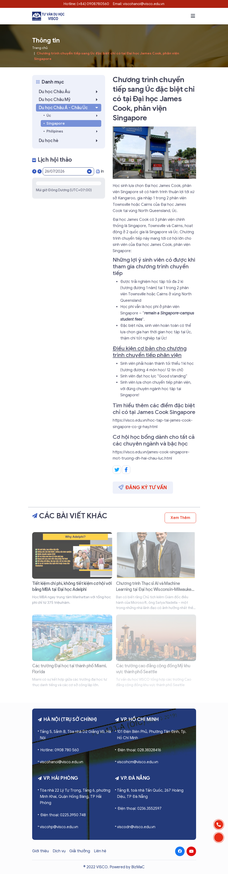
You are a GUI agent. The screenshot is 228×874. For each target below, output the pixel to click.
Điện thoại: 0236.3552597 (139, 808)
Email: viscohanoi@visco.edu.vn (138, 4)
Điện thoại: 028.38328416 (139, 750)
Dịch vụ (59, 851)
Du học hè (69, 140)
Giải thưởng (79, 851)
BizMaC (138, 867)
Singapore (55, 123)
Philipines (73, 131)
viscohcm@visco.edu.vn (137, 762)
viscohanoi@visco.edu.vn (61, 762)
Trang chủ (40, 48)
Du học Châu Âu (69, 91)
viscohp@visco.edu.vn (59, 827)
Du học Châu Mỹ (69, 99)
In (100, 171)
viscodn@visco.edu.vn (136, 827)
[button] (193, 16)
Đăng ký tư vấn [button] (143, 487)
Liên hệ (100, 851)
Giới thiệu (40, 851)
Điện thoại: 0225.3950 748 (63, 815)
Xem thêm (180, 517)
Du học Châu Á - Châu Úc (69, 107)
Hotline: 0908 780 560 (59, 750)
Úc (73, 115)
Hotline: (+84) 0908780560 (86, 4)
